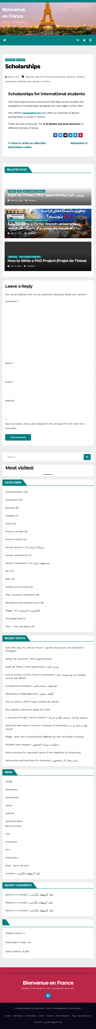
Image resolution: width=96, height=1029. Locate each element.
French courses (14, 531)
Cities (8, 523)
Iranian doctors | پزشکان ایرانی (24, 547)
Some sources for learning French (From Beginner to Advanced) (43, 752)
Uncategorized (13, 618)
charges (10, 515)
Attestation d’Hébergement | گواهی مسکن (29, 693)
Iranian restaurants (16, 555)
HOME (8, 781)
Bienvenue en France (48, 983)
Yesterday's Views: (16, 942)
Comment (12, 301)
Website (10, 400)
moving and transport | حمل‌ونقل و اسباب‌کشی (31, 685)
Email (9, 382)
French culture (14, 539)
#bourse (30, 77)
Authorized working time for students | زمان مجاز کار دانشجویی (41, 760)
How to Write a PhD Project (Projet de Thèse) (47, 261)
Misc (8, 579)
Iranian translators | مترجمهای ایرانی (27, 563)
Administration (14, 220)
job (19, 191)
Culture (9, 813)
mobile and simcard (17, 586)
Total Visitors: (13, 951)
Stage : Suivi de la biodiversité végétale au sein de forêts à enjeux (44, 736)
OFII (7, 849)
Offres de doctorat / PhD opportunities (28, 658)
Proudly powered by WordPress (30, 1008)
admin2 (30, 200)
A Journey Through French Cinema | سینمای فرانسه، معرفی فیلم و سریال (46, 717)
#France (71, 77)
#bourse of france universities (50, 77)
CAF (7, 833)
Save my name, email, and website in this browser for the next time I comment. (45, 426)
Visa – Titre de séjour (18, 626)
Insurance (11, 841)
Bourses (20, 60)
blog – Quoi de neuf (17, 865)
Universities (12, 797)
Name (9, 363)
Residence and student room (22, 602)
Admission (10, 60)
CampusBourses (31, 112)
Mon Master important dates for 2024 (27, 709)
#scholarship (24, 81)
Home (8, 1016)
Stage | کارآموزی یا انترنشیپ (22, 610)
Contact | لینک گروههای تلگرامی (22, 873)
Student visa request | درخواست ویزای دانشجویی (32, 744)
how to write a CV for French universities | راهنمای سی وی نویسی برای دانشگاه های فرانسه (44, 226)
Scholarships (22, 66)
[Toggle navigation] (90, 40)
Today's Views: (14, 933)
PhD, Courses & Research (34, 191)
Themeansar (75, 1008)
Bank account (13, 826)
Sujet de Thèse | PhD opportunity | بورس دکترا (46, 195)
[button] (78, 40)
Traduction (11, 857)
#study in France (41, 81)
